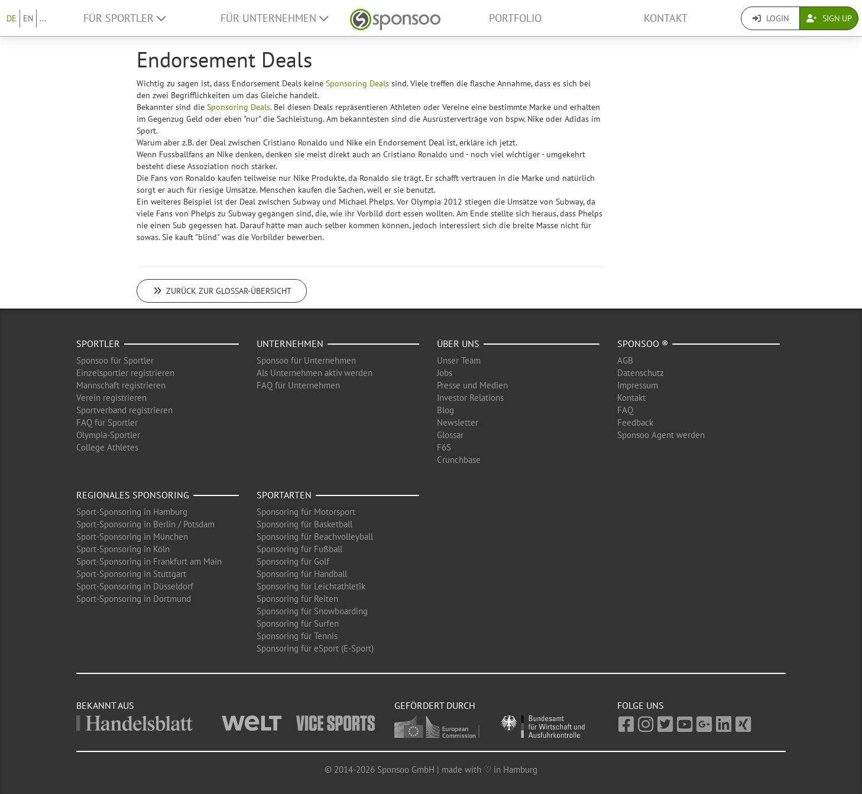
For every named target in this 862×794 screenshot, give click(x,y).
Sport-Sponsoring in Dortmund (133, 598)
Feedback (635, 422)
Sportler (98, 343)
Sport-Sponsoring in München (132, 536)
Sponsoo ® (642, 343)
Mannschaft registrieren (121, 385)
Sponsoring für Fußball (299, 549)
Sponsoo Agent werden (661, 434)
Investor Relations (470, 397)
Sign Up (829, 18)
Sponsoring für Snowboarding (312, 611)
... (43, 18)
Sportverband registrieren (124, 410)
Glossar (450, 434)
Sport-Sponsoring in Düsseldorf (134, 586)
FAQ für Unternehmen (298, 385)
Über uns (458, 343)
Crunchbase (459, 459)
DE (12, 18)
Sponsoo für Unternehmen (306, 360)
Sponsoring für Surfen (298, 623)
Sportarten (284, 495)
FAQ (625, 410)
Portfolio (515, 18)
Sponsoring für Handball (302, 573)
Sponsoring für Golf (293, 561)
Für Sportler (124, 18)
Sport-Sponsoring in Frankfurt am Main (149, 561)
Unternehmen (290, 343)
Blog (445, 410)
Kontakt (666, 18)
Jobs (444, 372)
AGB (625, 360)
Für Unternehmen (274, 18)
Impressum (637, 385)
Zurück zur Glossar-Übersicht (221, 291)
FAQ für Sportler (107, 422)
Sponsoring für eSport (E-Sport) (315, 648)
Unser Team (459, 360)
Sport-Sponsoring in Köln (123, 549)
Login (771, 18)
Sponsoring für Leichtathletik (311, 586)
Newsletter (457, 422)
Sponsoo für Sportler (115, 360)
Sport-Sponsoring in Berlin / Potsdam (145, 524)
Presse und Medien (472, 385)
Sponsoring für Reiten (297, 598)
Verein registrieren (111, 397)
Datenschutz (640, 372)
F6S (444, 447)
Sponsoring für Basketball (304, 524)
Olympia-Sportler (108, 434)
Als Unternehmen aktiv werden (314, 372)
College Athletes (107, 447)
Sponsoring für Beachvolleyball (315, 536)
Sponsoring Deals (357, 83)
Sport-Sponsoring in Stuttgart (131, 573)
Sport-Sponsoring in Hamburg (131, 511)
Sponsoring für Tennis (297, 635)
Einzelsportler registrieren (125, 372)
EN (28, 18)
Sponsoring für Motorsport (306, 511)
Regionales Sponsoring (132, 495)
